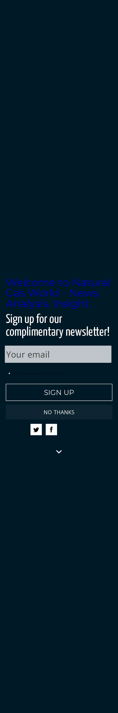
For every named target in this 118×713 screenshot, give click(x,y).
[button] (59, 293)
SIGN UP (59, 392)
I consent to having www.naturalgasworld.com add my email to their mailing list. (38, 373)
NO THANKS (59, 412)
